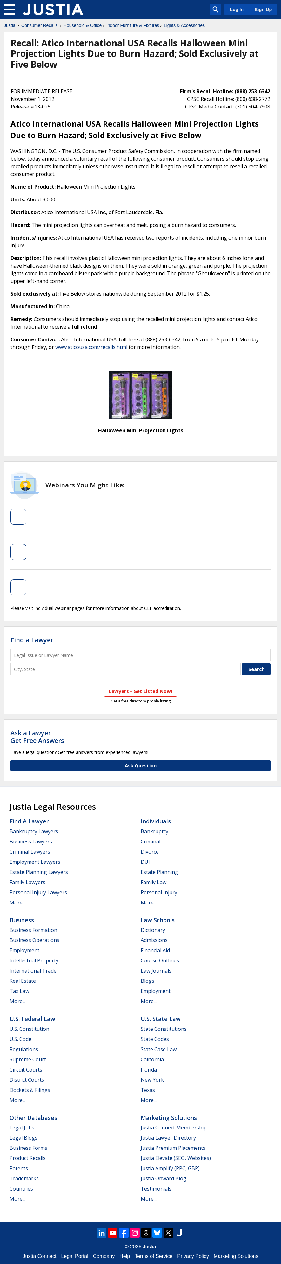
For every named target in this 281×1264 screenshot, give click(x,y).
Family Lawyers (27, 882)
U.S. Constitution (29, 1028)
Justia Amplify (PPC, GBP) (170, 1168)
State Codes (155, 1039)
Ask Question (141, 765)
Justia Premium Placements (173, 1147)
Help (124, 1256)
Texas (148, 1089)
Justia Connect (40, 1256)
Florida (149, 1069)
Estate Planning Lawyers (39, 872)
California (152, 1059)
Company (104, 1256)
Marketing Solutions (169, 1117)
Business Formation (33, 929)
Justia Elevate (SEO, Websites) (176, 1158)
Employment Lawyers (35, 861)
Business (22, 920)
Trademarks (24, 1178)
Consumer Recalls (39, 25)
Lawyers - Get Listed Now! (140, 691)
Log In (237, 9)
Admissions (154, 940)
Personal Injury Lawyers (38, 892)
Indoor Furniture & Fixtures (132, 25)
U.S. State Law (161, 1019)
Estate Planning (159, 872)
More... (17, 902)
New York (152, 1079)
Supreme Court (28, 1059)
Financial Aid (155, 950)
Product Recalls (28, 1158)
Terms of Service (153, 1256)
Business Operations (34, 940)
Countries (21, 1188)
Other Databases (33, 1117)
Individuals (156, 821)
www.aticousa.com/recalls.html (91, 347)
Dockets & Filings (30, 1089)
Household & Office (83, 25)
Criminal (150, 841)
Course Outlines (160, 960)
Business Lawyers (31, 841)
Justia (10, 25)
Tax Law (19, 991)
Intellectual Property (34, 960)
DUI (145, 861)
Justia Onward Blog (163, 1178)
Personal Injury (159, 892)
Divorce (150, 851)
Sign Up (263, 9)
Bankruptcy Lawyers (34, 831)
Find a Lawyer (31, 640)
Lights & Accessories (184, 25)
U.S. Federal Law (32, 1019)
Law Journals (156, 970)
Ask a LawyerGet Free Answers (37, 737)
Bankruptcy (154, 831)
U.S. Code (20, 1039)
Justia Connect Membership (174, 1127)
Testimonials (156, 1188)
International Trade (33, 970)
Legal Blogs (23, 1137)
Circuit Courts (26, 1069)
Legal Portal (74, 1256)
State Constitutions (164, 1028)
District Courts (27, 1079)
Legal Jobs (22, 1127)
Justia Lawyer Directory (168, 1137)
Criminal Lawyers (30, 851)
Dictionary (153, 929)
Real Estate (23, 980)
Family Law (153, 882)
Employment (24, 950)
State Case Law (159, 1049)
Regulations (24, 1049)
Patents (19, 1168)
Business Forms (28, 1147)
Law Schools (158, 920)
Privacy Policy (193, 1256)
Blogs (147, 980)
